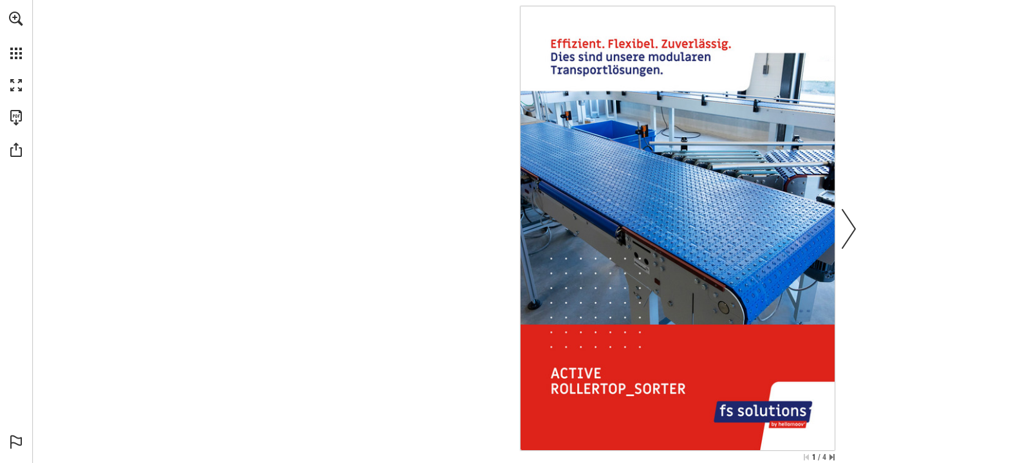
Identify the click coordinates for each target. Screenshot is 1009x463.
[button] (16, 19)
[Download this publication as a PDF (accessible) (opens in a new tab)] (16, 118)
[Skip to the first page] (806, 457)
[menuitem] (16, 35)
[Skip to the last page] (832, 457)
